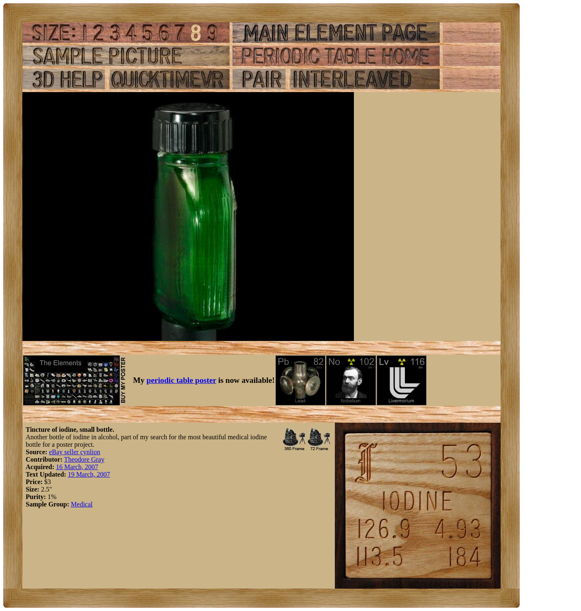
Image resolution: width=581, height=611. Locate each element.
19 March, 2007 (89, 474)
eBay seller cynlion (74, 451)
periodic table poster (181, 380)
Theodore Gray (84, 459)
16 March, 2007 (77, 466)
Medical (81, 504)
